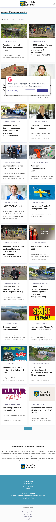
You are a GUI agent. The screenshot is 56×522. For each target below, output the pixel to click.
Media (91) (14, 19)
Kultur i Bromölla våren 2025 (40, 247)
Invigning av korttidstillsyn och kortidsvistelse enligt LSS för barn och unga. (41, 371)
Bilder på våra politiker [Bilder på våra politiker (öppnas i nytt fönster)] (28, 498)
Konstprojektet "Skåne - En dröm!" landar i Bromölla (42, 328)
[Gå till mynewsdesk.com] (28, 507)
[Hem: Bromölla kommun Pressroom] (27, 4)
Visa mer (28, 429)
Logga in (28, 519)
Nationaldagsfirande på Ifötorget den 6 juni (40, 207)
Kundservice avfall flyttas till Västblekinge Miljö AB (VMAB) (41, 410)
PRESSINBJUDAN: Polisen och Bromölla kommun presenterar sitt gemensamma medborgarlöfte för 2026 (41, 50)
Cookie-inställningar (13, 91)
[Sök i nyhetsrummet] (54, 4)
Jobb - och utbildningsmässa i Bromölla (38, 168)
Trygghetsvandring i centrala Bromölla (11, 328)
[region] (28, 85)
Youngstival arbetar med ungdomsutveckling (13, 167)
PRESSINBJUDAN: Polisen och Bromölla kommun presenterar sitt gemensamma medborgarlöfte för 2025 (13, 251)
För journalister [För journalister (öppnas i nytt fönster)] (28, 514)
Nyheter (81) (4, 19)
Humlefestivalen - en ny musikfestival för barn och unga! (13, 369)
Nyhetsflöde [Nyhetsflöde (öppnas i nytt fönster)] (28, 516)
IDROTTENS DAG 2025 (12, 206)
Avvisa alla (30, 91)
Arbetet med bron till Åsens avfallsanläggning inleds (13, 47)
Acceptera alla (42, 91)
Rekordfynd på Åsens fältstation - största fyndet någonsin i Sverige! (13, 289)
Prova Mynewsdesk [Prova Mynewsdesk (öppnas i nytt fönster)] (28, 512)
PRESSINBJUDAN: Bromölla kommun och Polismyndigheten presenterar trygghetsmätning (12, 130)
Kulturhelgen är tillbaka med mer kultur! (12, 409)
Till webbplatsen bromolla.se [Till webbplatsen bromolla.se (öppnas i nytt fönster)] (28, 493)
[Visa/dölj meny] (2, 3)
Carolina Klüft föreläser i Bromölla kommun (41, 126)
